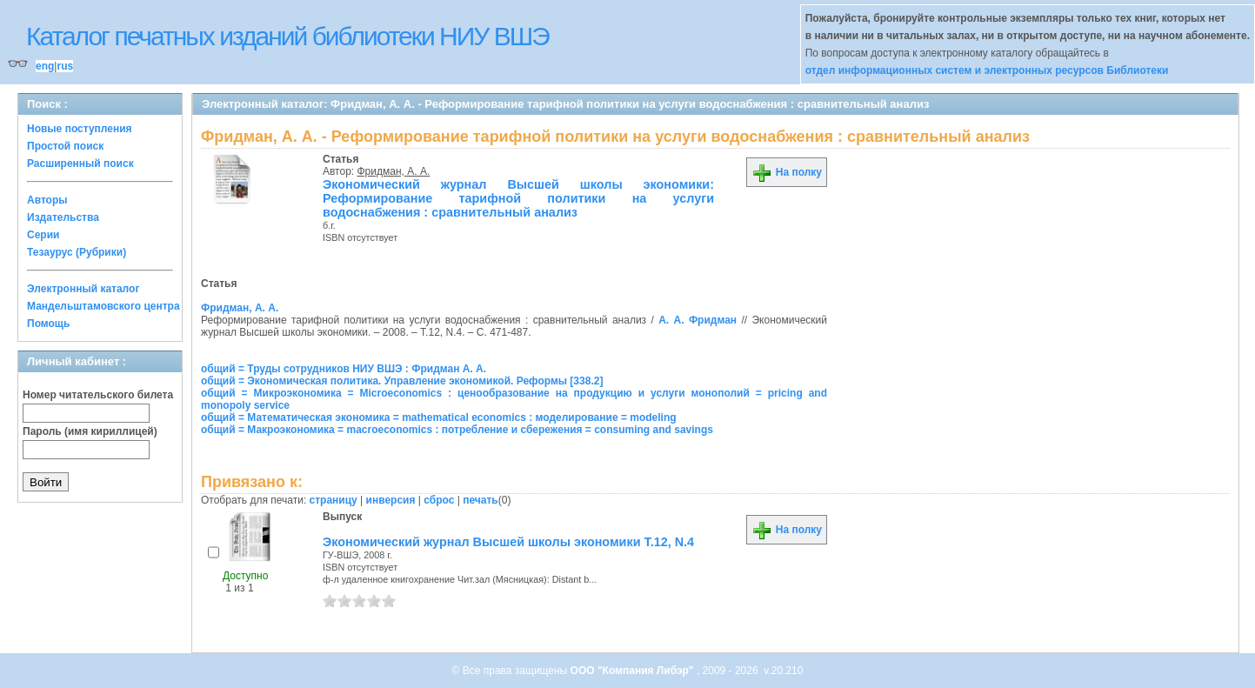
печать (480, 500)
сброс (439, 500)
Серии (43, 235)
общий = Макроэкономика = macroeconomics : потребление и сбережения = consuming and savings (457, 430)
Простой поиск (65, 146)
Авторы (47, 200)
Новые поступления (79, 129)
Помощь (48, 323)
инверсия (391, 500)
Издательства (63, 217)
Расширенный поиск (80, 163)
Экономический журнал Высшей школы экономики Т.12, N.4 (508, 542)
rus (65, 66)
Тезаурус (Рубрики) (76, 252)
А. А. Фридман (697, 320)
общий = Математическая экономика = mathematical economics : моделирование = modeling (439, 417)
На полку (786, 172)
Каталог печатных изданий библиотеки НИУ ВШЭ (287, 36)
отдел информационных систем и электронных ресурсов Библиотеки (987, 70)
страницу (333, 500)
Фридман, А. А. (394, 171)
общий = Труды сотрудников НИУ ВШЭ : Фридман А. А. (343, 369)
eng (45, 66)
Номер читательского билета (98, 395)
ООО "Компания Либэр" (634, 671)
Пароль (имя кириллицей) (90, 431)
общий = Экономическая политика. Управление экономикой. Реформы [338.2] (402, 381)
